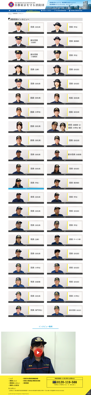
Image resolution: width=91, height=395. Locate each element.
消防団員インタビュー (15, 383)
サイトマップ (69, 4)
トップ (11, 378)
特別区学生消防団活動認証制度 (30, 378)
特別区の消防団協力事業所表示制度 (31, 380)
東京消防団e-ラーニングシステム (57, 4)
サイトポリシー (12, 388)
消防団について (13, 380)
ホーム (9, 13)
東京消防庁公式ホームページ (69, 2)
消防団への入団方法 (14, 385)
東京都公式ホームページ (55, 2)
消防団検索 (26, 383)
